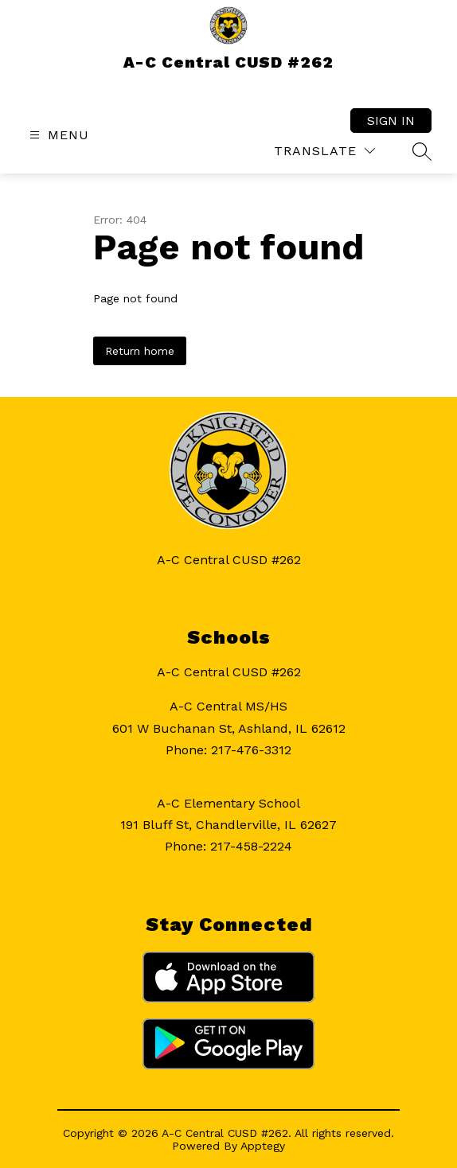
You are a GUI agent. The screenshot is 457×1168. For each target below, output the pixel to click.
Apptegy (262, 1145)
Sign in (391, 120)
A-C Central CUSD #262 (229, 671)
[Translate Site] (324, 151)
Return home (139, 351)
